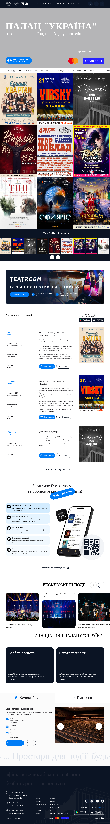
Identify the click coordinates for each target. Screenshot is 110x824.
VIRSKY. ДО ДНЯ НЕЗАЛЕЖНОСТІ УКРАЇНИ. (54, 382)
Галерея (38, 810)
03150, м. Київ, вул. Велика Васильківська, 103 (18, 797)
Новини (52, 801)
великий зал (40, 774)
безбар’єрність (23, 783)
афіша (13, 774)
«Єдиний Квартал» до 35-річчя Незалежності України (51, 333)
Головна (52, 798)
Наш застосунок (55, 807)
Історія (38, 798)
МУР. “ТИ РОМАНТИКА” (49, 432)
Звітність (39, 801)
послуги (55, 783)
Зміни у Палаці (41, 804)
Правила (38, 807)
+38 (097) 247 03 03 (16, 806)
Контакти (39, 813)
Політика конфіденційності (59, 813)
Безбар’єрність (55, 804)
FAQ (51, 810)
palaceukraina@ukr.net (16, 813)
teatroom (70, 774)
